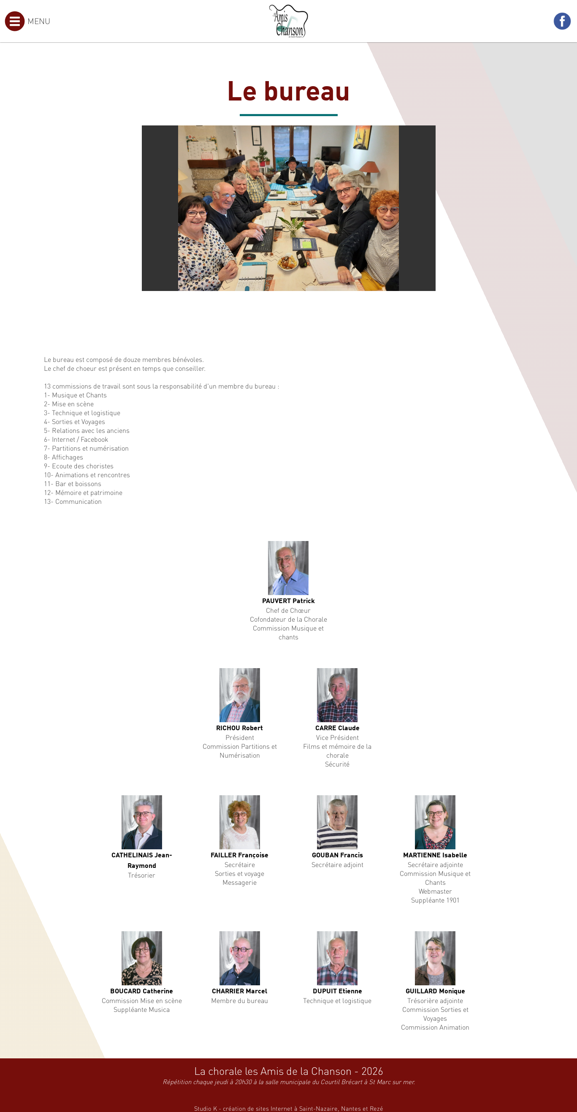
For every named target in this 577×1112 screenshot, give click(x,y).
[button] (428, 133)
